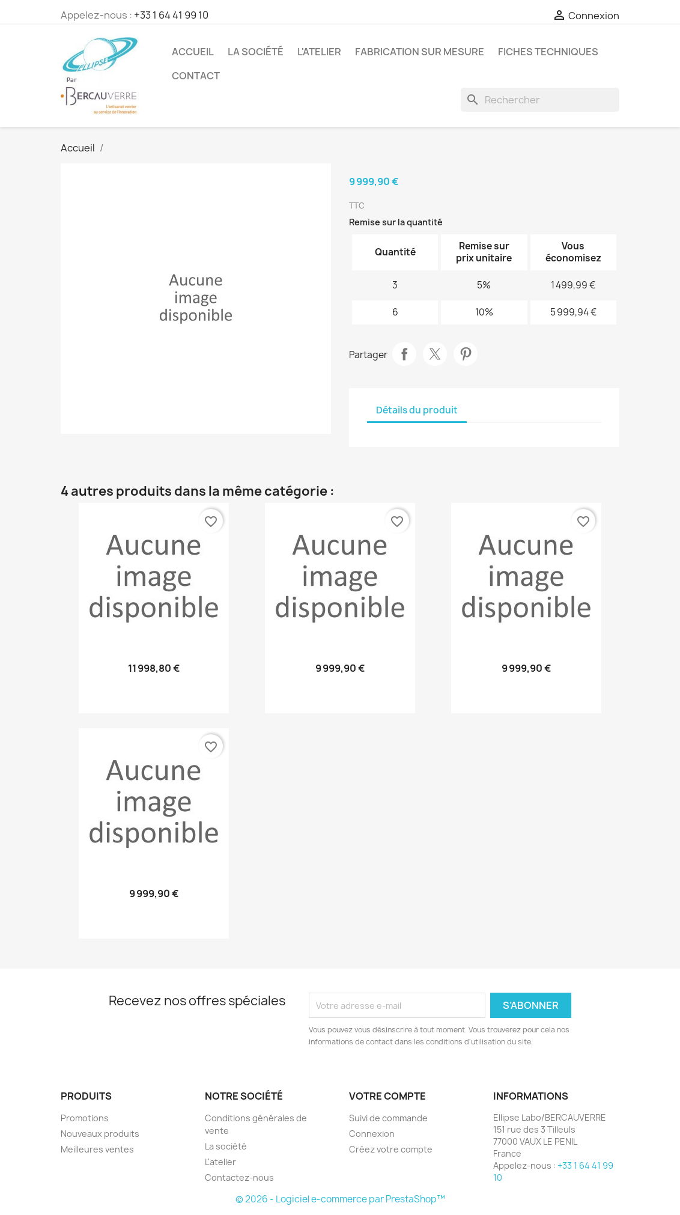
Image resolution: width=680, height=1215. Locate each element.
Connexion (372, 1133)
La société (256, 51)
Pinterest (466, 354)
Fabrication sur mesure (419, 51)
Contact (196, 75)
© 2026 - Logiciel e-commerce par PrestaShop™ (340, 1199)
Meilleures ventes (97, 1149)
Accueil (193, 51)
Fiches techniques (548, 51)
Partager (404, 354)
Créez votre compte (391, 1149)
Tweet (435, 354)
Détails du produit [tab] (417, 410)
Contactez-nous (239, 1177)
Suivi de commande (388, 1118)
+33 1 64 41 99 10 (171, 15)
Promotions (85, 1118)
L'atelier (319, 51)
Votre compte (387, 1096)
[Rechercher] (540, 100)
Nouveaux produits (100, 1133)
